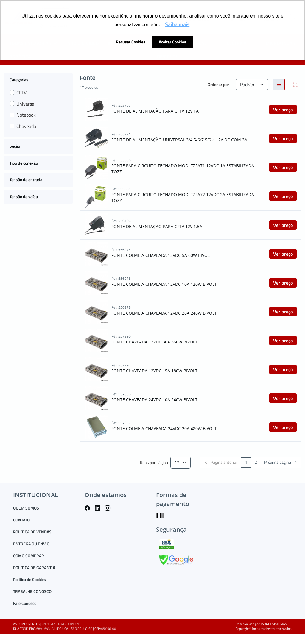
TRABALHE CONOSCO (32, 591)
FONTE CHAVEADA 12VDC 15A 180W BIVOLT (154, 371)
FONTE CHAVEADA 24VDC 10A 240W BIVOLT (154, 399)
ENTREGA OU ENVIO (31, 544)
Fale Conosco (24, 603)
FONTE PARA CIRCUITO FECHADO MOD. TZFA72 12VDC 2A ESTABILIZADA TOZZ (182, 197)
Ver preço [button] (283, 109)
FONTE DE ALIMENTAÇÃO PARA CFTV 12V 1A (155, 111)
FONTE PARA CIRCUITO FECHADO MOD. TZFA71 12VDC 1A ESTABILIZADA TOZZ (182, 168)
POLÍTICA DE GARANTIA (34, 567)
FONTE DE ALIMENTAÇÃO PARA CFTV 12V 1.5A (156, 226)
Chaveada (26, 126)
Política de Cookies (29, 579)
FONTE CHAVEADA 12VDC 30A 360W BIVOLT (154, 342)
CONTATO (21, 520)
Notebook (26, 114)
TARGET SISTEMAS (273, 623)
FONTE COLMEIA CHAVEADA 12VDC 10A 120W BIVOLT (164, 284)
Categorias (19, 79)
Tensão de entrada (26, 180)
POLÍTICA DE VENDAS (32, 532)
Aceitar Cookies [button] (172, 42)
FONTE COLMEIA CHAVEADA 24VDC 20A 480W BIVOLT (164, 428)
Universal (25, 103)
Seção (15, 146)
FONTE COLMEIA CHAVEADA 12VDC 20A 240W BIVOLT (164, 313)
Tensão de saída (24, 196)
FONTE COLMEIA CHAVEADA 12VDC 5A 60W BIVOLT (161, 255)
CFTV (21, 92)
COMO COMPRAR (28, 555)
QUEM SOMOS (26, 508)
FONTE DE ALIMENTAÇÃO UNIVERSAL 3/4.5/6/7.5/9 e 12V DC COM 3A (179, 140)
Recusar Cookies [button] (130, 42)
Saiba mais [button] (177, 24)
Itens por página (154, 462)
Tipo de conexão (24, 163)
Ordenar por (218, 84)
